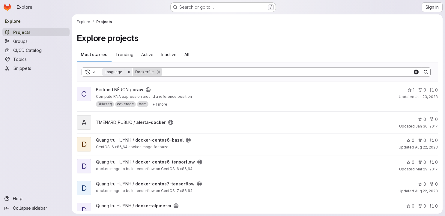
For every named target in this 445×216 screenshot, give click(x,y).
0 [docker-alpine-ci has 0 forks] (422, 205)
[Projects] (36, 32)
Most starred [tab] (94, 54)
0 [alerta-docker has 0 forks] (434, 119)
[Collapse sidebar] (36, 208)
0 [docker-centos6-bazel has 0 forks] (422, 140)
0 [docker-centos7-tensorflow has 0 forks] (434, 184)
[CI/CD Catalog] (36, 50)
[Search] (287, 72)
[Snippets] (36, 68)
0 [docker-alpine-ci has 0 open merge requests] (434, 205)
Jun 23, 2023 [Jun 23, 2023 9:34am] (426, 96)
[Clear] (416, 72)
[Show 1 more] (160, 104)
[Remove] (158, 72)
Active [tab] (147, 54)
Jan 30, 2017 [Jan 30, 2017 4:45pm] (427, 126)
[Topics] (36, 59)
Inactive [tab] (169, 54)
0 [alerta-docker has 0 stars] (422, 119)
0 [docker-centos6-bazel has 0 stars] (410, 140)
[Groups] (36, 41)
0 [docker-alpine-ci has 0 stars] (410, 205)
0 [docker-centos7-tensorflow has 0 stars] (422, 184)
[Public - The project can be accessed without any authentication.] (148, 89)
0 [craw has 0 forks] (422, 89)
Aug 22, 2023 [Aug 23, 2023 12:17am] (426, 147)
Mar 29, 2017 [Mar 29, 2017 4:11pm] (427, 169)
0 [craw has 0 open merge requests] (434, 89)
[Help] (36, 198)
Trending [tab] (124, 54)
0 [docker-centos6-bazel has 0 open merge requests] (434, 140)
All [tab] (187, 54)
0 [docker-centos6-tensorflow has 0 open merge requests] (434, 162)
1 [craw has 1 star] (411, 89)
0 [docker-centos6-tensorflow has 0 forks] (422, 162)
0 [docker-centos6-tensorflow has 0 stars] (410, 162)
